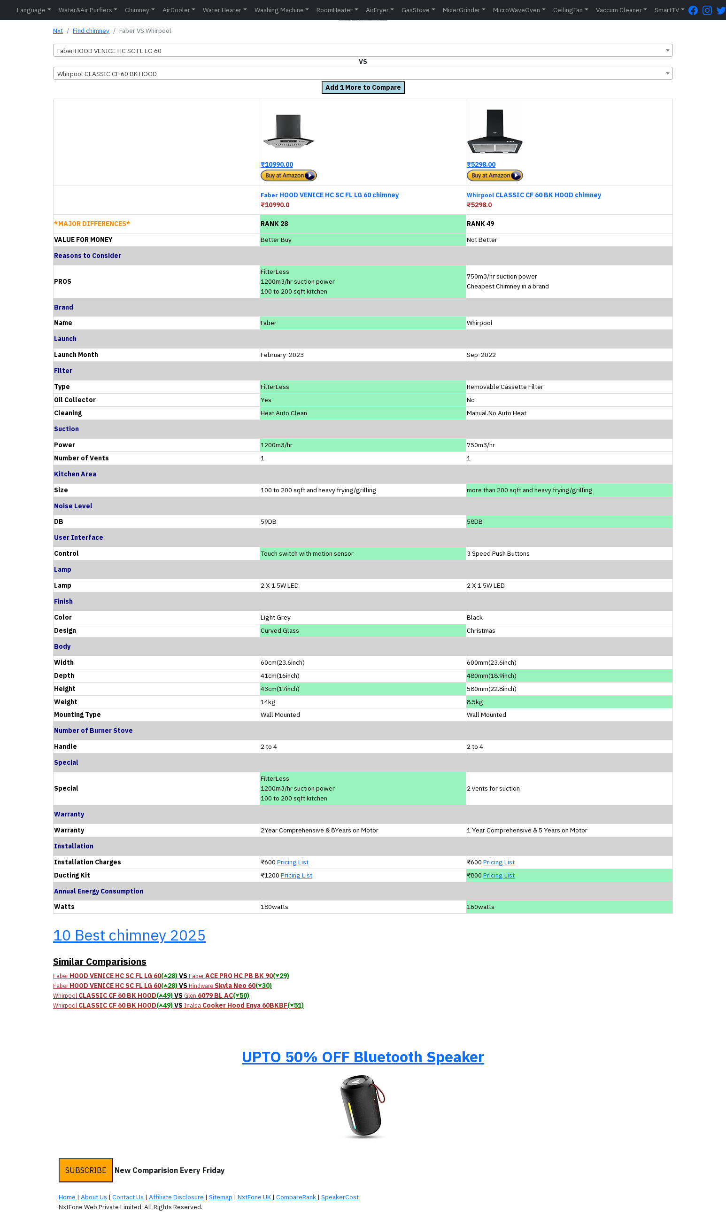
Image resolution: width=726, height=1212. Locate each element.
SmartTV (667, 10)
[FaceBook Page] (695, 10)
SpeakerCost (340, 1197)
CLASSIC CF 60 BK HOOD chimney (534, 195)
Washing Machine (279, 10)
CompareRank (296, 1197)
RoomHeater (335, 10)
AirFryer (377, 10)
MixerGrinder (461, 10)
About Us (94, 1197)
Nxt (58, 30)
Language (31, 10)
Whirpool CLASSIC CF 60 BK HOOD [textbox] (107, 74)
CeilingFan (568, 10)
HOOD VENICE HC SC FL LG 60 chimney (330, 195)
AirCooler (176, 10)
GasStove (416, 10)
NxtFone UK (254, 1197)
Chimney (137, 10)
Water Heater (222, 10)
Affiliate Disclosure (176, 1197)
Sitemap (220, 1197)
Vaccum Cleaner (619, 10)
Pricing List (293, 862)
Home (67, 1197)
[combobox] (363, 50)
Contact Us (128, 1197)
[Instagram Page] (710, 10)
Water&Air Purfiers (85, 10)
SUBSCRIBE (86, 1170)
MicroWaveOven (516, 10)
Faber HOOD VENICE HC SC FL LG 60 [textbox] (109, 51)
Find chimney (91, 30)
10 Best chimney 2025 (129, 935)
